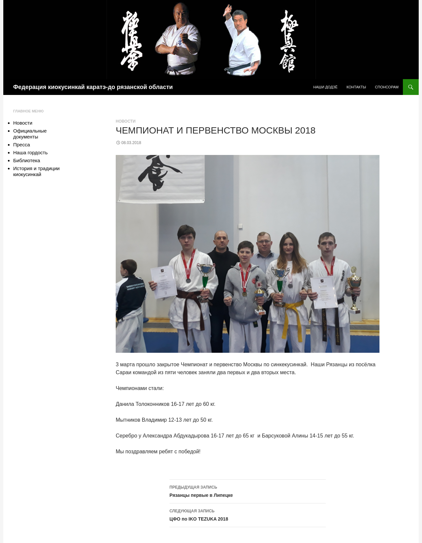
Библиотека (26, 160)
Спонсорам (387, 87)
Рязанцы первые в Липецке (247, 490)
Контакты (356, 87)
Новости (126, 121)
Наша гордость (30, 152)
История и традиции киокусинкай (36, 171)
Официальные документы (30, 133)
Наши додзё (325, 87)
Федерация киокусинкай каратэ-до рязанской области (93, 87)
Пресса (21, 144)
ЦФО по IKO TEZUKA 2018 (247, 514)
